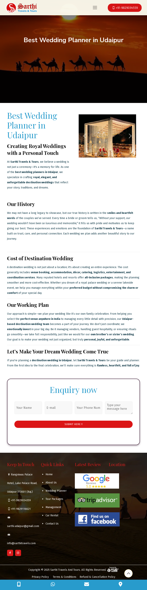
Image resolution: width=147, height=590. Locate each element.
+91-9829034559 (21, 500)
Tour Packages (54, 499)
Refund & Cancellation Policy (97, 577)
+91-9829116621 (21, 509)
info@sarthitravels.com (21, 543)
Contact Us (52, 523)
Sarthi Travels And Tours (65, 569)
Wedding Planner (56, 490)
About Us (51, 482)
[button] (85, 136)
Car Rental (52, 515)
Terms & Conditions (64, 577)
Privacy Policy (41, 577)
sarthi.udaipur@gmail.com (23, 526)
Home (49, 474)
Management (53, 507)
